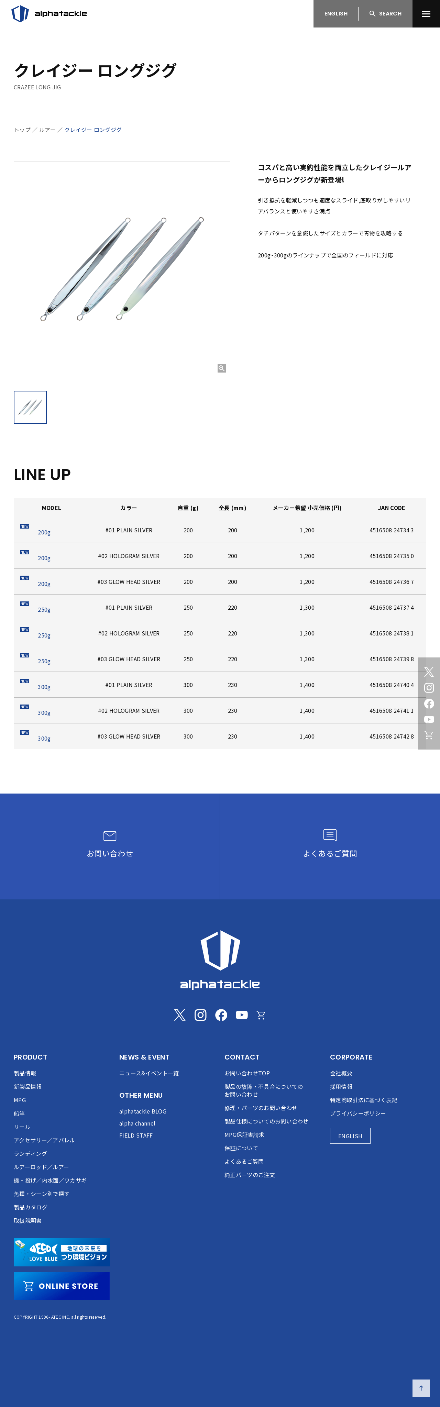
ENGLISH (336, 14)
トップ (22, 129)
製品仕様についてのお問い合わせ (266, 1121)
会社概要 (341, 1073)
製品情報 (25, 1073)
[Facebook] (429, 703)
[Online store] (429, 735)
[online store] (62, 1286)
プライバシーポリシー (358, 1113)
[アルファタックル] (49, 13)
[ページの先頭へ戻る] (421, 1388)
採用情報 (341, 1086)
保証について (241, 1148)
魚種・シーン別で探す (41, 1193)
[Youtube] (429, 719)
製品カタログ (30, 1207)
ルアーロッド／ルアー (41, 1167)
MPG (20, 1100)
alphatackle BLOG (142, 1111)
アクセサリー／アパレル (44, 1140)
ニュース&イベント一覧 (149, 1073)
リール (22, 1126)
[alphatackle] (220, 960)
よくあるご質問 (244, 1161)
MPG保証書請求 (244, 1134)
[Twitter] (429, 672)
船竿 (19, 1113)
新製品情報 (28, 1086)
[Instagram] (429, 688)
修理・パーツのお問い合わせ (260, 1108)
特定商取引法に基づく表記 (363, 1100)
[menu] (426, 13)
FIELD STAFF (136, 1135)
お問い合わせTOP (247, 1073)
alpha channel (137, 1123)
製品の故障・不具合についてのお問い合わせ (263, 1090)
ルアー (47, 129)
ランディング (30, 1153)
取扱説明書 (28, 1220)
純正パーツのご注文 (249, 1175)
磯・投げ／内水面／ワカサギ (50, 1180)
